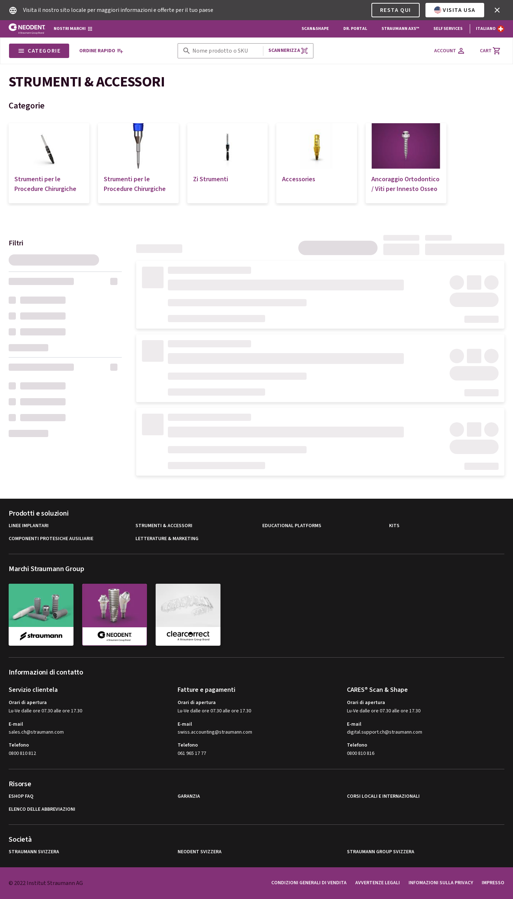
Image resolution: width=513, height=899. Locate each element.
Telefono (19, 745)
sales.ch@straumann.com (36, 732)
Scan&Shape (315, 29)
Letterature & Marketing (166, 538)
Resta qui (395, 10)
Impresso (493, 882)
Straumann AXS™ (400, 29)
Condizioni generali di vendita (309, 882)
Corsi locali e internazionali (383, 796)
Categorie (39, 51)
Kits (394, 525)
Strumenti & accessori (163, 525)
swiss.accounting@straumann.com (215, 732)
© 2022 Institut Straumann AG (46, 883)
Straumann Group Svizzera (380, 852)
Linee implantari (29, 525)
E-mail (16, 724)
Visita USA (455, 10)
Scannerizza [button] (288, 50)
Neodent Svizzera (200, 852)
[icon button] (497, 10)
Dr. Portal (355, 29)
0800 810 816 (360, 753)
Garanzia (189, 796)
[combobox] (226, 51)
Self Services (448, 29)
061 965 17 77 (192, 753)
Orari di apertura (28, 702)
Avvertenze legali (377, 882)
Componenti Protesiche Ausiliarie (51, 538)
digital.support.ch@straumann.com (384, 732)
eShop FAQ (21, 796)
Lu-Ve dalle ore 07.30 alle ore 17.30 (45, 711)
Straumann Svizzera (34, 852)
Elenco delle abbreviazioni (42, 809)
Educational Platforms (291, 525)
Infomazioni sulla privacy (441, 882)
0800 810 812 (22, 753)
